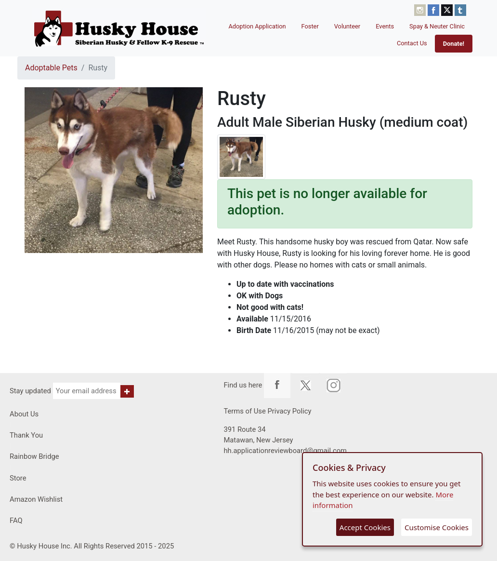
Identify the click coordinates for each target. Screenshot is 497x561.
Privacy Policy (289, 411)
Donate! (453, 43)
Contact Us (412, 43)
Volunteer (347, 26)
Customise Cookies (437, 527)
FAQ (16, 520)
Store (18, 478)
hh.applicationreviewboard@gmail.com (285, 450)
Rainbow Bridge (34, 456)
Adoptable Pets (51, 67)
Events (385, 26)
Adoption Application (257, 26)
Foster (310, 26)
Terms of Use (244, 411)
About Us (24, 414)
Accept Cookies (365, 527)
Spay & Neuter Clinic (437, 26)
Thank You (26, 435)
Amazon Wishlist (36, 499)
